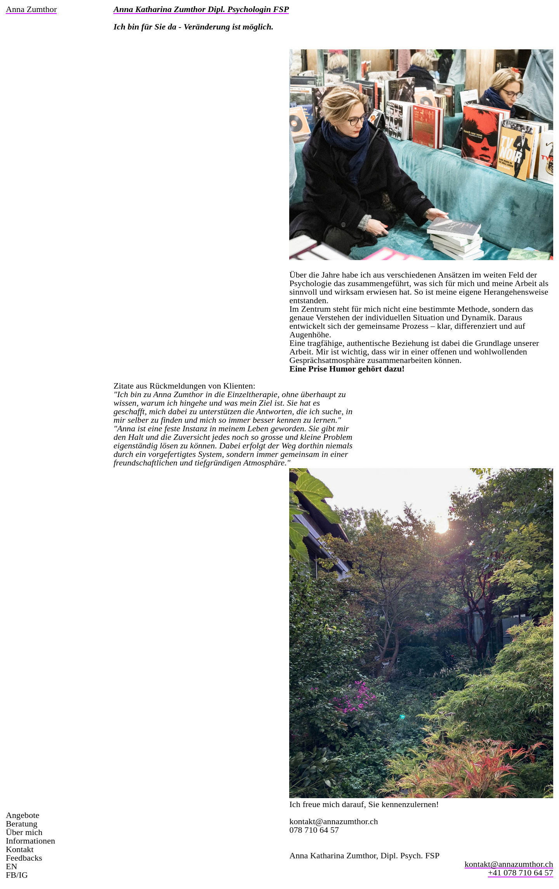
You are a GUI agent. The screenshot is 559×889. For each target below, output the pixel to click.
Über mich (24, 832)
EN (11, 866)
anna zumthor (31, 10)
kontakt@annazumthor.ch (333, 821)
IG (23, 875)
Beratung (21, 824)
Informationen (30, 841)
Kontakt (20, 849)
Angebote (22, 815)
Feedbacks (24, 858)
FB (11, 875)
